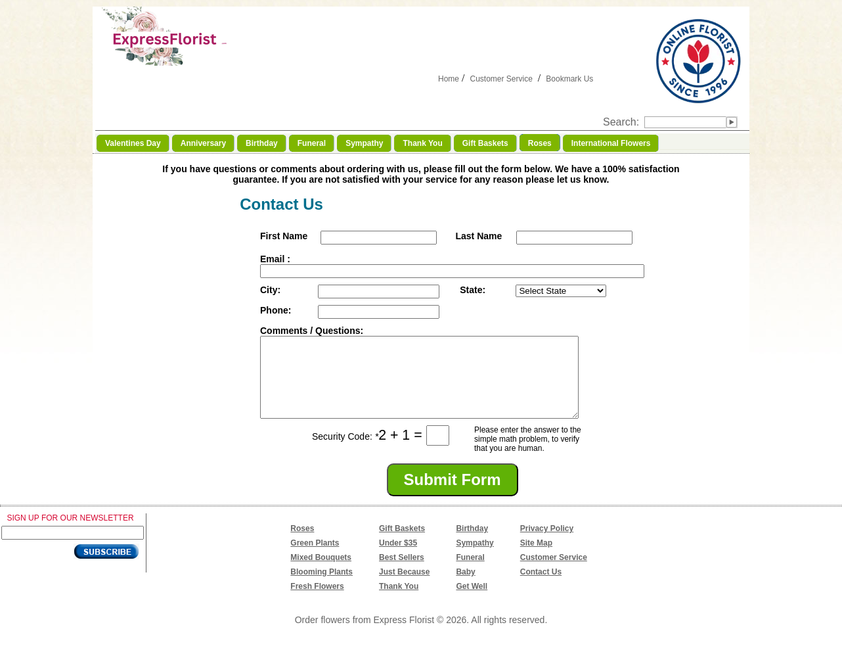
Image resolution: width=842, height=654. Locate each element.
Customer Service (501, 78)
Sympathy (474, 558)
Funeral (470, 573)
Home (448, 78)
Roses (302, 544)
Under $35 (398, 558)
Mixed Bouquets (320, 573)
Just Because (404, 587)
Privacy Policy (546, 544)
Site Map (536, 558)
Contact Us (541, 587)
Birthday (472, 544)
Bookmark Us (569, 78)
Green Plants (314, 558)
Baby (465, 587)
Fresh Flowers (316, 602)
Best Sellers (401, 573)
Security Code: (345, 452)
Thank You (398, 602)
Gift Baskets (402, 544)
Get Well (471, 602)
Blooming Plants (321, 587)
